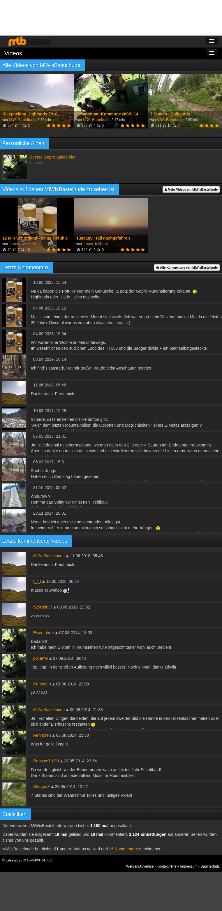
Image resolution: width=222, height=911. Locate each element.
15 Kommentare (123, 849)
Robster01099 (46, 761)
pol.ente (40, 658)
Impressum (189, 866)
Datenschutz (210, 866)
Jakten (14, 244)
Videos (13, 53)
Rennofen (42, 684)
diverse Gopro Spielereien (53, 157)
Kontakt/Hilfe (166, 866)
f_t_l (37, 581)
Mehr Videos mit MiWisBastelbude (191, 189)
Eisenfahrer (43, 632)
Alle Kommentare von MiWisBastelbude (187, 267)
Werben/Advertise (140, 866)
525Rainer (42, 607)
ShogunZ (41, 786)
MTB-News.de (34, 860)
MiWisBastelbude (22, 120)
